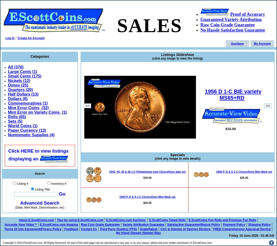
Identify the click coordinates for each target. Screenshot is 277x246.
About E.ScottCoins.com (36, 220)
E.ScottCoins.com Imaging (59, 224)
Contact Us (89, 229)
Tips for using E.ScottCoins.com (80, 220)
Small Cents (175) (24, 76)
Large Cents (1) (22, 72)
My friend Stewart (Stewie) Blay (138, 233)
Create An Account (31, 38)
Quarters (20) (20, 90)
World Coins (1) (23, 126)
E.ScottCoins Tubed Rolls (167, 220)
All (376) (16, 67)
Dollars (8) (18, 99)
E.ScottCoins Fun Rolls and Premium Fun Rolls (222, 220)
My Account (262, 43)
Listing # (22, 184)
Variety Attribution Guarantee (143, 224)
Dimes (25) (18, 85)
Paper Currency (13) (27, 130)
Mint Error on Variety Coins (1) (37, 112)
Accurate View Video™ (21, 224)
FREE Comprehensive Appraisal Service (242, 229)
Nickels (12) (19, 81)
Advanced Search (39, 203)
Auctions (237, 43)
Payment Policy (234, 224)
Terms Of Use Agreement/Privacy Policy (33, 229)
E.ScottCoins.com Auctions (126, 220)
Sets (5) (15, 121)
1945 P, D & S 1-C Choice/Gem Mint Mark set (244, 171)
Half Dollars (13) (23, 94)
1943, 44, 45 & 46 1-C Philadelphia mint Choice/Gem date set (147, 171)
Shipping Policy (259, 224)
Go (62, 194)
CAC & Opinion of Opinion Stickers (185, 229)
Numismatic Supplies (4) (31, 135)
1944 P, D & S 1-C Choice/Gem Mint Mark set (147, 196)
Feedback (71, 229)
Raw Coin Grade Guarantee (100, 224)
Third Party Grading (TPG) (118, 229)
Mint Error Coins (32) (28, 108)
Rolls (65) (17, 117)
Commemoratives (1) (28, 103)
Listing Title (42, 189)
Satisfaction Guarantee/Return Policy (193, 224)
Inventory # (58, 184)
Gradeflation (149, 229)
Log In (10, 38)
